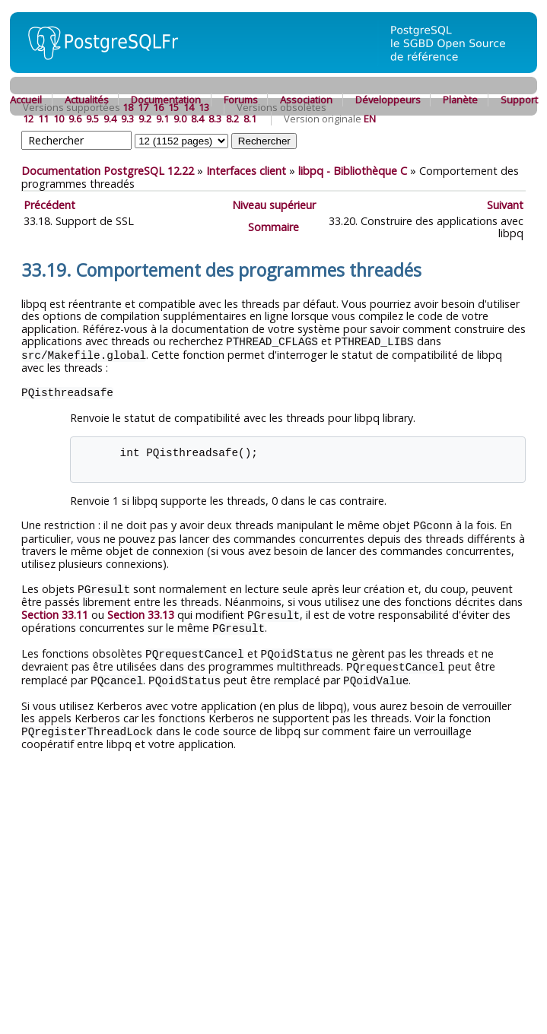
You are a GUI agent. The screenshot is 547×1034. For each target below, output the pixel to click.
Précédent (49, 205)
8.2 (232, 118)
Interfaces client (246, 170)
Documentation (166, 99)
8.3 (214, 118)
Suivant (505, 205)
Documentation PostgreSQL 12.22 (107, 170)
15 (173, 107)
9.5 (92, 118)
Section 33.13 (140, 611)
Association (306, 99)
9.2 (144, 118)
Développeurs (388, 99)
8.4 (197, 118)
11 (43, 118)
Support (519, 99)
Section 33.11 (54, 611)
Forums (241, 99)
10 (58, 118)
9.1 (162, 118)
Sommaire (273, 227)
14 (188, 107)
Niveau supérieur (274, 205)
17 (143, 107)
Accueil (26, 99)
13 (204, 107)
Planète (460, 99)
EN (370, 118)
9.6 (74, 118)
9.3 (127, 118)
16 (158, 107)
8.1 (249, 118)
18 (127, 107)
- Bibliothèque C (352, 170)
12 (28, 118)
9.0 (179, 118)
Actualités (87, 99)
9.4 (109, 118)
